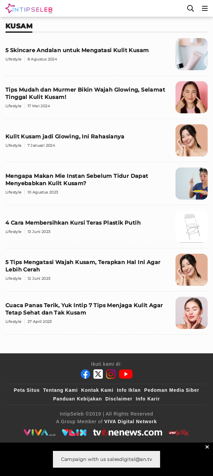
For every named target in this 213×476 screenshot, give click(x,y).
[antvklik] (179, 432)
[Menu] (205, 8)
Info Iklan (129, 390)
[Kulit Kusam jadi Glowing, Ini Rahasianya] (106, 143)
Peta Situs (27, 390)
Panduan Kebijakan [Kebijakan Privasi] (77, 398)
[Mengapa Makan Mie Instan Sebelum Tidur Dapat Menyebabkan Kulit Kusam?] (106, 186)
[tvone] (127, 432)
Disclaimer (119, 398)
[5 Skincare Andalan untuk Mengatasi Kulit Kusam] (106, 57)
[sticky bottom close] (207, 447)
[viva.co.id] (39, 432)
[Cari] (191, 8)
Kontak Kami (97, 390)
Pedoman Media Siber (171, 390)
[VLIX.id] (74, 432)
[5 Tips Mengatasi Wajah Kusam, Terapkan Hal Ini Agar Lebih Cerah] (106, 272)
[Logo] (27, 8)
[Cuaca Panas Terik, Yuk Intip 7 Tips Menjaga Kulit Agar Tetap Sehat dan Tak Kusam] (106, 316)
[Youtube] (126, 374)
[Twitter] (98, 374)
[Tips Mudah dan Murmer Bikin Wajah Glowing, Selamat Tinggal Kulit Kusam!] (106, 100)
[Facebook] (85, 374)
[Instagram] (111, 374)
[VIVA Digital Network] (130, 421)
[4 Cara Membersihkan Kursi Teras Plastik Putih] (106, 229)
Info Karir (148, 398)
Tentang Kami (60, 390)
